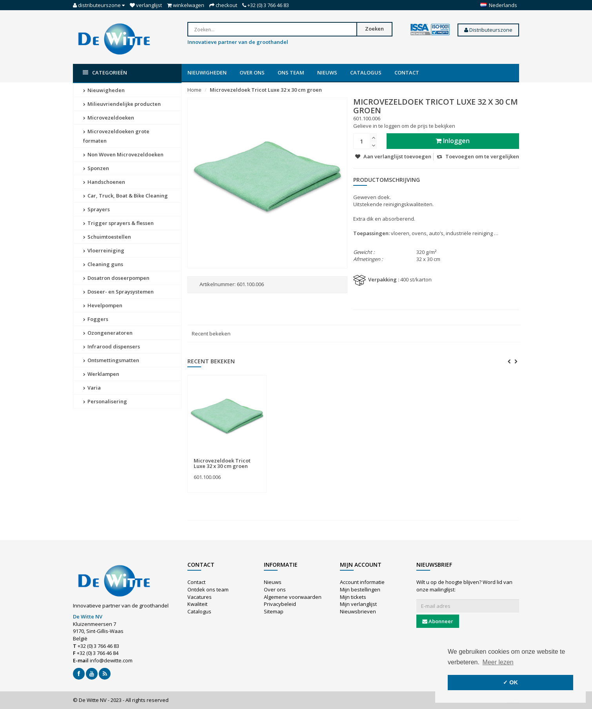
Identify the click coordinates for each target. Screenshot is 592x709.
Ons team (291, 72)
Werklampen (101, 373)
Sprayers (96, 209)
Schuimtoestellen (107, 236)
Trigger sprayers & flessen (118, 223)
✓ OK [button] (510, 682)
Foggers (95, 319)
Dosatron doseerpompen (116, 277)
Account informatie (362, 582)
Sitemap (273, 611)
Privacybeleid (280, 603)
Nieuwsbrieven (358, 611)
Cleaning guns (103, 264)
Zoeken (374, 28)
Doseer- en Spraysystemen (118, 291)
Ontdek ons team (208, 589)
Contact (406, 72)
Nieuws (327, 72)
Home (194, 89)
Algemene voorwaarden (292, 596)
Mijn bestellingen (360, 589)
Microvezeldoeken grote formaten (116, 136)
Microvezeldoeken (108, 117)
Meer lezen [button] (498, 662)
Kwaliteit (197, 603)
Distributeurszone (488, 29)
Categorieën (105, 73)
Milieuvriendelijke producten (122, 103)
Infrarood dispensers (111, 346)
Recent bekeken (211, 333)
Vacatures (199, 596)
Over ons (252, 72)
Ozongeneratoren (108, 332)
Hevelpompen (102, 305)
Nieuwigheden (207, 72)
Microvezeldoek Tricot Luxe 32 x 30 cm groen (266, 89)
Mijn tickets (353, 596)
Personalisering (105, 401)
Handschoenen (104, 181)
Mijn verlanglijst (358, 603)
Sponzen (96, 168)
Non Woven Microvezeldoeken (123, 154)
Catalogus (365, 72)
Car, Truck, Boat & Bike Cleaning (125, 195)
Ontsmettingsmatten (111, 360)
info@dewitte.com (111, 660)
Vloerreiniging (103, 250)
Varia (92, 387)
